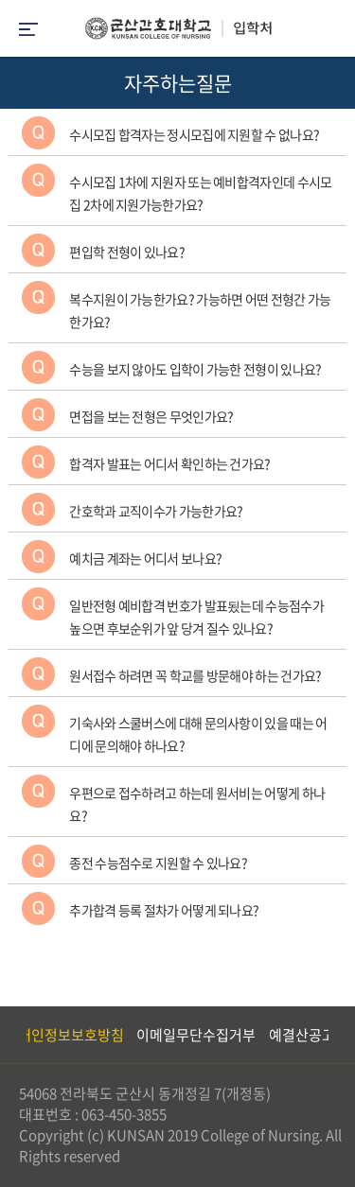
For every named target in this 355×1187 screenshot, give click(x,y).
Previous (14, 1034)
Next (331, 1034)
